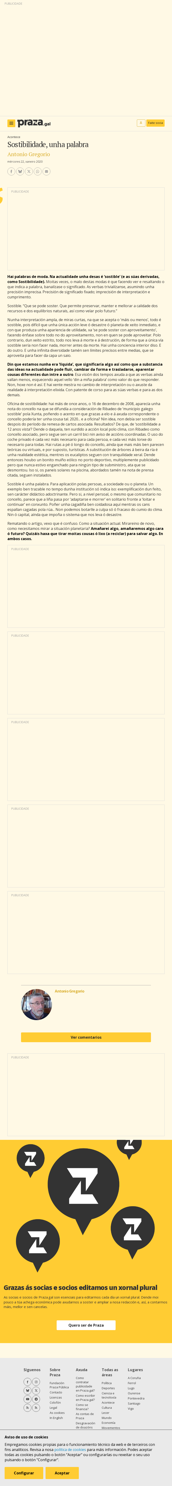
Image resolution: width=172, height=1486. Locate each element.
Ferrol (132, 1383)
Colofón (55, 1402)
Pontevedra (136, 1398)
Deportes (108, 1388)
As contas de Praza (85, 1416)
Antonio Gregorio (28, 154)
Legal (53, 1407)
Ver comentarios (86, 1037)
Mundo (107, 1418)
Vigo (131, 1408)
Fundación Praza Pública (59, 1385)
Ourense (134, 1393)
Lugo (131, 1388)
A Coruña (134, 1378)
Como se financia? (82, 1407)
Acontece (13, 137)
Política (107, 1383)
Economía (108, 1423)
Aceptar (62, 1473)
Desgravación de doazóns (85, 1425)
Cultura (107, 1407)
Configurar (24, 1473)
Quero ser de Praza (86, 1325)
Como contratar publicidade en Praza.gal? (85, 1384)
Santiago (134, 1403)
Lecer (105, 1413)
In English (56, 1418)
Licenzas (56, 1397)
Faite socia (155, 123)
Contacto (56, 1392)
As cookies (57, 1413)
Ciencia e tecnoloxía (109, 1395)
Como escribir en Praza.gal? (85, 1397)
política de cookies (70, 1449)
